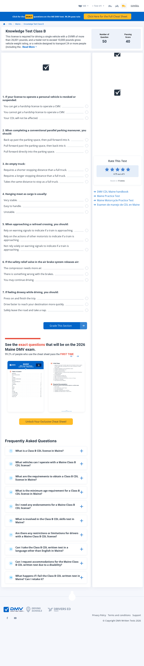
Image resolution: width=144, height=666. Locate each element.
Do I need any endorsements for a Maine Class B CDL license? (42, 506)
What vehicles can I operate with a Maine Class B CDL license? (42, 463)
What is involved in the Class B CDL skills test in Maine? (41, 520)
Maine (17, 24)
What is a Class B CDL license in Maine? (36, 450)
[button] (65, 325)
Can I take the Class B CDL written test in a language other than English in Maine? (38, 548)
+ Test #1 (97, 5)
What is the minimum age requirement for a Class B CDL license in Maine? (44, 491)
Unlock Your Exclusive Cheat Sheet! (46, 421)
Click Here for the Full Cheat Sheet (107, 16)
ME (84, 5)
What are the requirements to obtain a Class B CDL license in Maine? (43, 477)
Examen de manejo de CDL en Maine (117, 204)
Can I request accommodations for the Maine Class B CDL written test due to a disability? (43, 563)
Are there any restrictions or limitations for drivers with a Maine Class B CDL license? (43, 534)
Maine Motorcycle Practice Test (114, 200)
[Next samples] (78, 356)
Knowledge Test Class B (34, 24)
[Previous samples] (71, 356)
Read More (28, 46)
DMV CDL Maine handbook (111, 191)
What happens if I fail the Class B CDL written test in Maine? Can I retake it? (44, 577)
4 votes (121, 180)
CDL (10, 24)
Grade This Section (61, 325)
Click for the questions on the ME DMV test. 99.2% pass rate (46, 16)
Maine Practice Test (107, 196)
